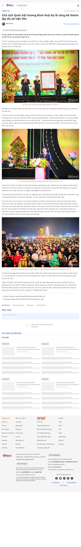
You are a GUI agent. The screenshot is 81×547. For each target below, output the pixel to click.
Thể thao (4, 437)
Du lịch (18, 437)
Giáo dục (4, 440)
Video (60, 433)
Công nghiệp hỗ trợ (43, 425)
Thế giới (4, 444)
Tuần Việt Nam (20, 448)
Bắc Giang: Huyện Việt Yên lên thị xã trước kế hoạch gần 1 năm (24, 299)
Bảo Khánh (9, 23)
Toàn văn (40, 422)
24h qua (61, 444)
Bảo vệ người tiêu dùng (44, 429)
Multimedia (62, 437)
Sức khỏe (18, 422)
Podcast (61, 440)
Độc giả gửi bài (71, 482)
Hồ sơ (60, 425)
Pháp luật (18, 429)
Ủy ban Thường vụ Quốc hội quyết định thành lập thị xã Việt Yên (24, 296)
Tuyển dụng (63, 485)
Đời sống (4, 448)
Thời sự (4, 425)
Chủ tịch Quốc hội (18, 305)
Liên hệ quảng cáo (54, 455)
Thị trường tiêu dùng (43, 433)
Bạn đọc (18, 444)
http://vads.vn (57, 467)
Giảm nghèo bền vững (44, 437)
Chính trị (5, 11)
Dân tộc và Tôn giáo (8, 433)
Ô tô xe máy (19, 433)
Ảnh (60, 429)
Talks (60, 422)
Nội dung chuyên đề (43, 448)
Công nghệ (19, 425)
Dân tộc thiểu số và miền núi (46, 444)
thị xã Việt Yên (41, 305)
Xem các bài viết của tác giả (72, 24)
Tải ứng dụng (56, 482)
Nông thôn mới (41, 440)
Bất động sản (20, 440)
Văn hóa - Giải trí (21, 418)
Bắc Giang (30, 305)
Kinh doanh (5, 429)
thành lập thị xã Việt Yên (66, 44)
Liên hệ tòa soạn (22, 463)
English (61, 418)
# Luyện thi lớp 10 (22, 5)
